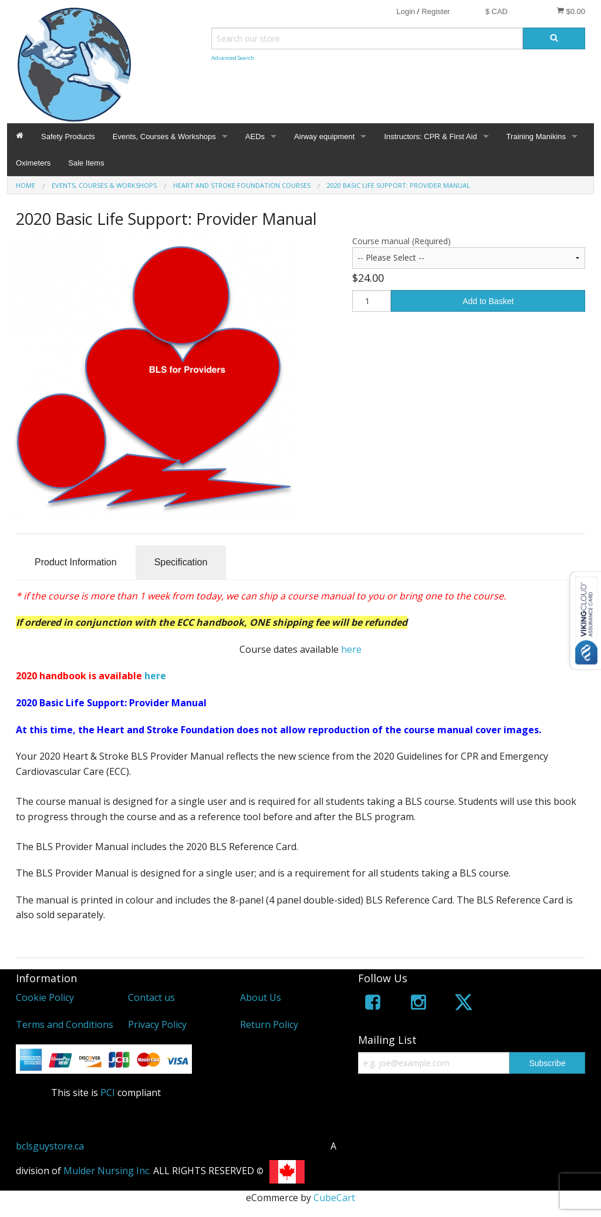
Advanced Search (232, 58)
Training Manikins (536, 136)
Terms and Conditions (64, 1024)
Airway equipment (324, 136)
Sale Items (86, 163)
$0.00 (570, 11)
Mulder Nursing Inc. (107, 1170)
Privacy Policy (157, 1024)
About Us (260, 997)
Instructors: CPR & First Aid (430, 136)
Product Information (76, 562)
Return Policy (269, 1024)
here (351, 649)
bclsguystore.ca (50, 1146)
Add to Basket (488, 301)
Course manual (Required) (401, 241)
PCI (107, 1092)
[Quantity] (371, 301)
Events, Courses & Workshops (164, 136)
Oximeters (33, 163)
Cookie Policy (45, 997)
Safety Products (68, 136)
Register (435, 11)
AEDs (255, 136)
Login (405, 11)
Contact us (151, 997)
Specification (181, 562)
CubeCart (334, 1197)
